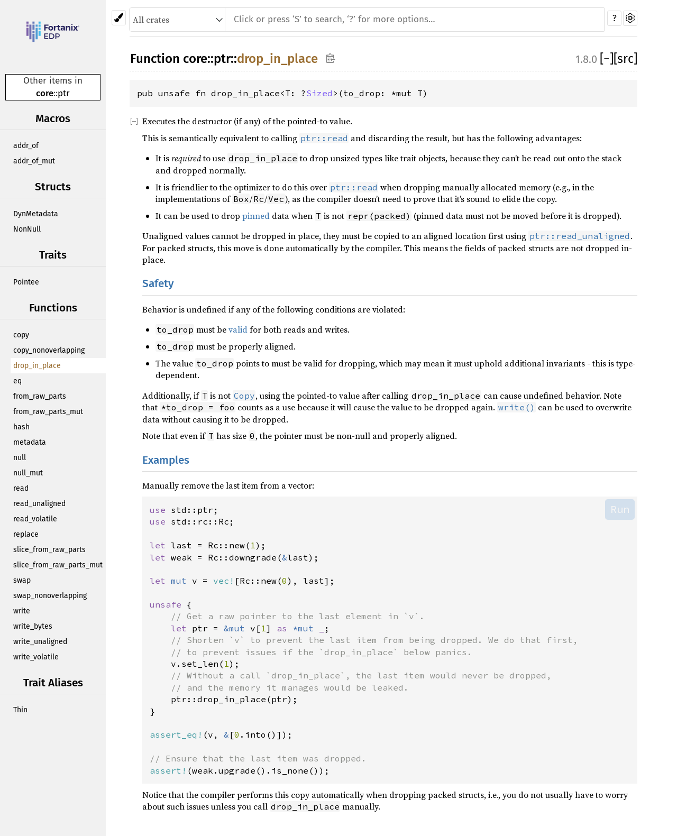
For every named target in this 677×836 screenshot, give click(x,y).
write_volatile (36, 657)
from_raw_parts (39, 396)
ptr (64, 93)
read (21, 488)
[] (607, 58)
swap (22, 580)
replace (26, 534)
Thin (20, 709)
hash (21, 426)
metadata (29, 442)
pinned (256, 216)
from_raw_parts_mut (48, 411)
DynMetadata (35, 213)
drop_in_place (37, 365)
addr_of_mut (34, 161)
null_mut (28, 472)
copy (21, 334)
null (19, 457)
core (44, 93)
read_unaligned (39, 503)
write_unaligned (40, 641)
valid (238, 329)
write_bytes (32, 626)
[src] (625, 58)
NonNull (27, 229)
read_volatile (35, 519)
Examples (165, 460)
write (21, 611)
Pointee (26, 282)
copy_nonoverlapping (49, 350)
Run (619, 509)
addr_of (26, 145)
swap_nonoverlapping (50, 595)
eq (17, 380)
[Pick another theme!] (119, 17)
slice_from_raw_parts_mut (58, 565)
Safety (158, 283)
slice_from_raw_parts (49, 549)
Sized (319, 93)
